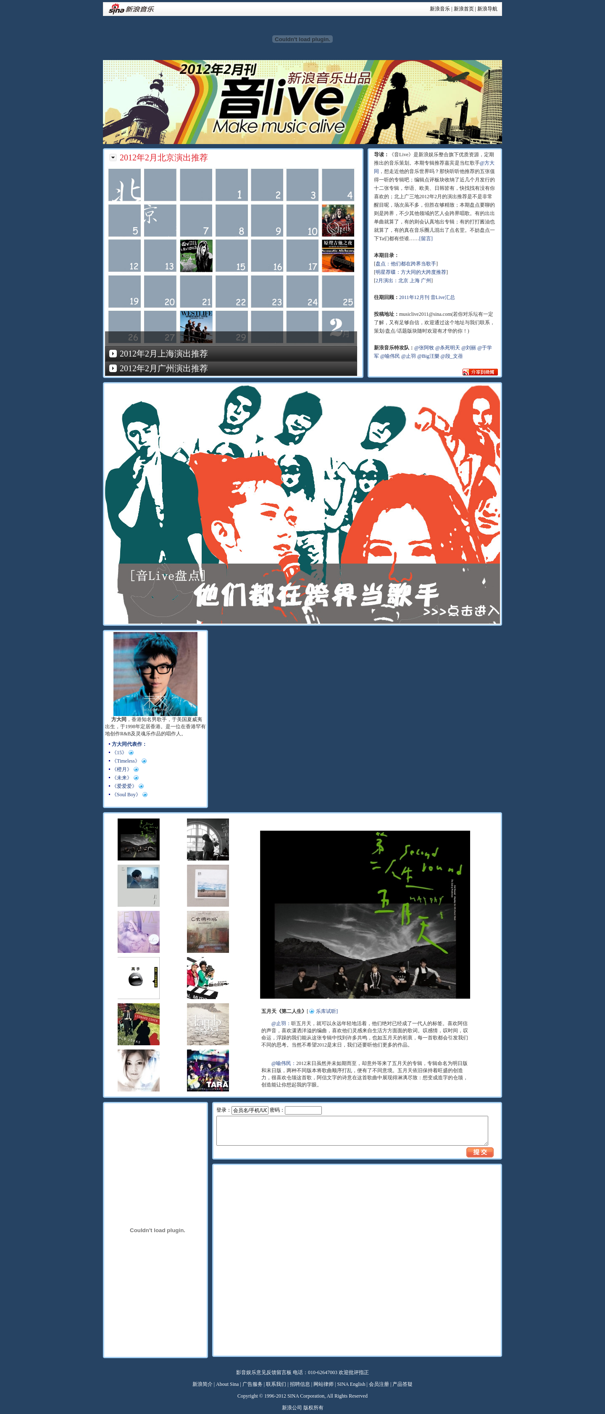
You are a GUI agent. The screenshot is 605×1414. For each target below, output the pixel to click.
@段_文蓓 (452, 356)
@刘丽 (468, 348)
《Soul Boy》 (126, 795)
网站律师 (323, 1384)
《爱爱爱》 (124, 786)
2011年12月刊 (414, 297)
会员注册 (379, 1384)
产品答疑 (402, 1384)
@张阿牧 (424, 348)
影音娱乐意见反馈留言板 (264, 1372)
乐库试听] (327, 1011)
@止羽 (408, 356)
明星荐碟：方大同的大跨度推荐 (411, 272)
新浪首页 (464, 9)
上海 (415, 280)
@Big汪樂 (428, 356)
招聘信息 (300, 1384)
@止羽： (281, 1023)
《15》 (119, 753)
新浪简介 (202, 1384)
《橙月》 (122, 769)
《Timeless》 (126, 761)
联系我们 (276, 1384)
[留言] (426, 238)
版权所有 (313, 1408)
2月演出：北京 (392, 280)
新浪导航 (487, 9)
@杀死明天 (447, 348)
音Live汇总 (443, 297)
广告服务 (252, 1384)
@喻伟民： (283, 1063)
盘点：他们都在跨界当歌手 (406, 264)
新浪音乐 (440, 9)
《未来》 (122, 778)
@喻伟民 (390, 356)
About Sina (227, 1384)
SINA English (351, 1384)
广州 (426, 280)
